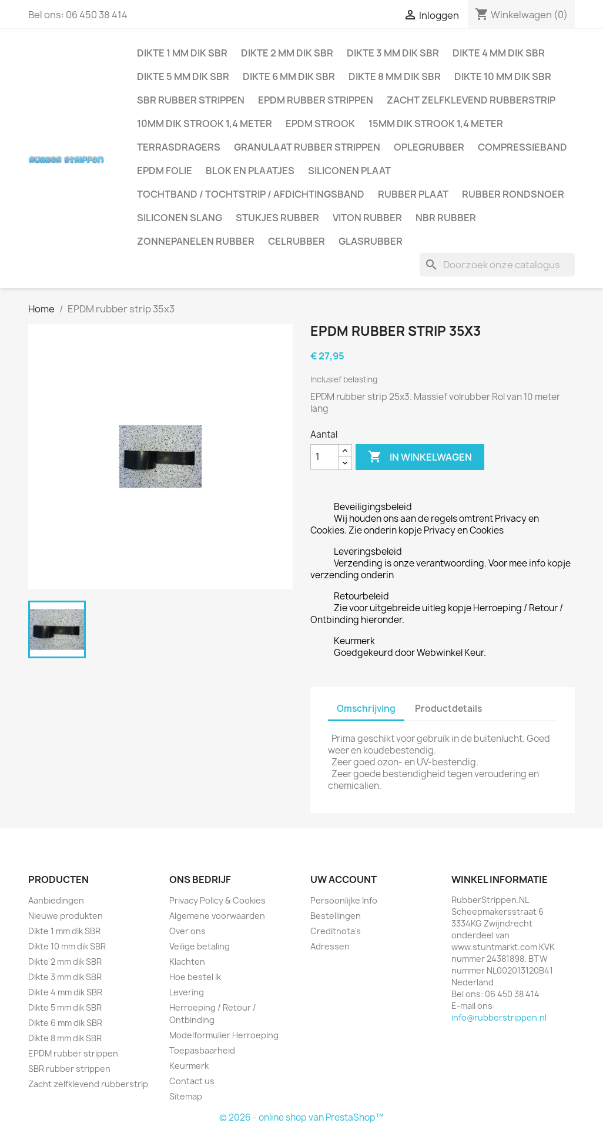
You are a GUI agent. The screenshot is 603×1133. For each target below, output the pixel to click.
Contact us (192, 1081)
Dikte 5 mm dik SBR (183, 76)
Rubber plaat (413, 194)
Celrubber (296, 241)
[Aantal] (324, 457)
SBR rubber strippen (190, 100)
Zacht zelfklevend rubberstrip (471, 100)
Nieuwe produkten (65, 915)
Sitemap (185, 1096)
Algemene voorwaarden (217, 915)
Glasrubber (371, 241)
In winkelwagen (420, 457)
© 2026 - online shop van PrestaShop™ (301, 1117)
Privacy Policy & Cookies (217, 900)
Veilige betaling (199, 946)
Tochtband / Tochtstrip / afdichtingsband (250, 194)
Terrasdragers (178, 147)
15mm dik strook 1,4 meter (436, 123)
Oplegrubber (429, 147)
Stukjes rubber (277, 217)
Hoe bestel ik (195, 976)
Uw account (343, 879)
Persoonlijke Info (343, 900)
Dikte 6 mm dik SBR (289, 76)
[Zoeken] (497, 264)
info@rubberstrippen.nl (499, 1017)
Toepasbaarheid (202, 1050)
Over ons (187, 931)
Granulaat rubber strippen (307, 147)
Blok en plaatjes (250, 170)
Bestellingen (335, 915)
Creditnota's (335, 931)
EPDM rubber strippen (315, 100)
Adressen (330, 946)
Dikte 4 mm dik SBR (499, 52)
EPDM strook (320, 123)
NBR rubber (446, 217)
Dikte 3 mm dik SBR (393, 52)
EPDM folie (164, 170)
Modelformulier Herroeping (224, 1035)
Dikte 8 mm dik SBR (395, 76)
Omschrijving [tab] (366, 708)
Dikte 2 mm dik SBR (287, 52)
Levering (186, 992)
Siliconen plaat (349, 170)
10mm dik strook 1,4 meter (204, 123)
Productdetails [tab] (448, 708)
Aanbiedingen (56, 900)
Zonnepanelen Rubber (195, 241)
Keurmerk (189, 1065)
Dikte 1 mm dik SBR (182, 52)
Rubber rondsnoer (513, 194)
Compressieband (522, 147)
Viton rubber (367, 217)
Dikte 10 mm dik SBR (502, 76)
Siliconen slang (179, 217)
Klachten (187, 961)
